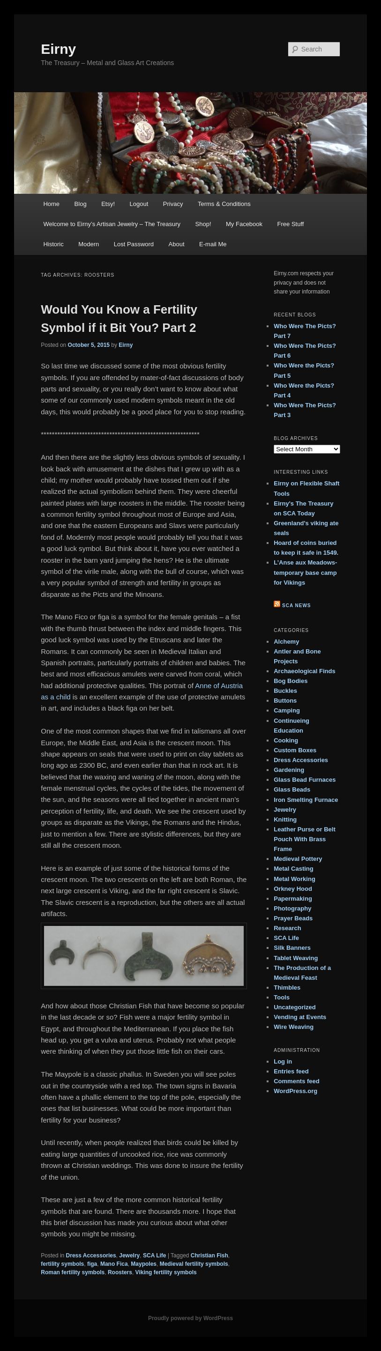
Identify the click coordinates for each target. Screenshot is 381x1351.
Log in (283, 1061)
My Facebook (244, 224)
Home (51, 203)
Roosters (120, 1272)
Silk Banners (292, 947)
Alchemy (286, 641)
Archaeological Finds (304, 671)
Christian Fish (209, 1255)
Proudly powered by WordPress (190, 1318)
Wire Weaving (294, 1026)
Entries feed (291, 1071)
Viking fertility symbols (166, 1272)
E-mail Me (213, 244)
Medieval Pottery (298, 858)
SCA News (296, 605)
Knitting (285, 819)
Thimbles (287, 987)
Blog (81, 203)
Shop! (203, 224)
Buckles (285, 690)
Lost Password (134, 244)
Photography (292, 908)
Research (287, 928)
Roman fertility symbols (73, 1272)
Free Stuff (290, 224)
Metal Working (294, 878)
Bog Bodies (290, 680)
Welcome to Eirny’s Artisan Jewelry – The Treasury (111, 224)
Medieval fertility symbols (194, 1264)
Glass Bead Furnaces (305, 779)
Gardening (289, 769)
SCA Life (154, 1255)
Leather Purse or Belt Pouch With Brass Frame (305, 839)
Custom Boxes (295, 750)
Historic (53, 244)
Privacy (173, 203)
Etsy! (108, 203)
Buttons (285, 700)
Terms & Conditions (224, 203)
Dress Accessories (91, 1255)
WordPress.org (295, 1090)
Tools (282, 997)
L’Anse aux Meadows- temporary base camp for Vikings (305, 572)
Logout (139, 203)
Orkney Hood (293, 888)
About (177, 244)
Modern (88, 244)
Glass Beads (292, 789)
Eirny (58, 49)
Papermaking (293, 898)
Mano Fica (114, 1264)
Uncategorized (295, 1007)
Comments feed (297, 1081)
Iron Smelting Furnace (306, 799)
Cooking (286, 740)
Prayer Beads (293, 918)
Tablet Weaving (296, 958)
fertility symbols (62, 1264)
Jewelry (129, 1255)
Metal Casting (294, 868)
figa (92, 1264)
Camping (287, 710)
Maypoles (144, 1264)
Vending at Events (300, 1017)
